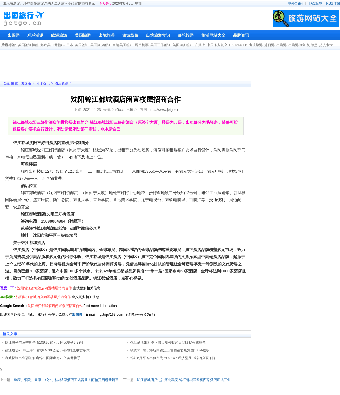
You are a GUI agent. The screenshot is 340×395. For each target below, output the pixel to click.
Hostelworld (238, 45)
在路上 (200, 45)
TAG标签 (315, 3)
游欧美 (45, 45)
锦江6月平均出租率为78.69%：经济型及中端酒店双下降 (173, 358)
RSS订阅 (333, 3)
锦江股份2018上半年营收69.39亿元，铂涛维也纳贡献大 (47, 350)
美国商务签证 (183, 45)
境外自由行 (296, 3)
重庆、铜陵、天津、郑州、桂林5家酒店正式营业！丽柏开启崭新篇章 (66, 380)
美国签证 (82, 45)
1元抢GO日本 (62, 45)
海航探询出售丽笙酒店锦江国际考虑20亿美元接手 (43, 358)
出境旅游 (256, 45)
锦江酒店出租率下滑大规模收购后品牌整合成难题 (168, 343)
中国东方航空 (217, 45)
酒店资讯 (61, 83)
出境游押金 (296, 45)
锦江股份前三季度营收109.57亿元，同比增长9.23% (44, 343)
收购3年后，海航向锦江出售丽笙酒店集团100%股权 (169, 350)
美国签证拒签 (28, 45)
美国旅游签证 (100, 45)
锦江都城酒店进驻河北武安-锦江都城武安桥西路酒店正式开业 (184, 380)
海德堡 (312, 45)
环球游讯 (43, 83)
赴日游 (269, 45)
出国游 (26, 83)
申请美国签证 (123, 45)
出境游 (281, 45)
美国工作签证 (160, 45)
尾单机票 (142, 45)
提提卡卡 (326, 45)
